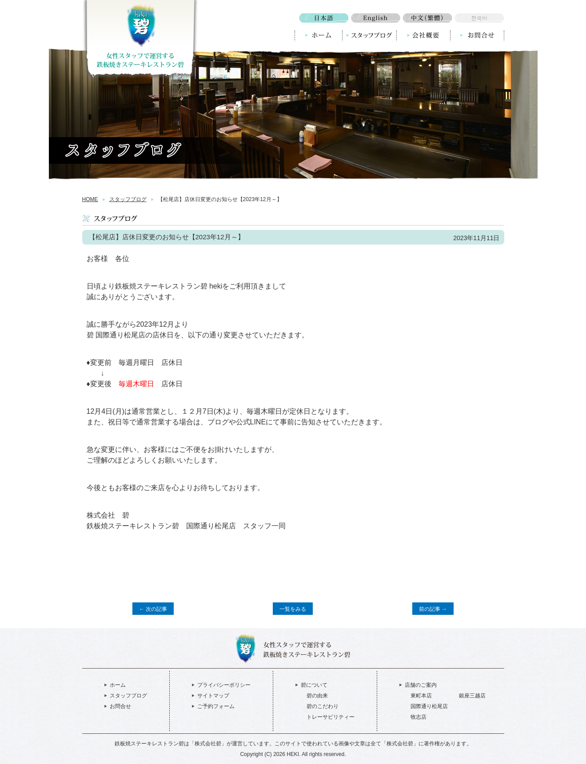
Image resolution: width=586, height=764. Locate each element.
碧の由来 (317, 696)
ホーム (118, 685)
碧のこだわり (323, 706)
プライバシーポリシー (224, 685)
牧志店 (419, 717)
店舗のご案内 (421, 685)
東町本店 (421, 696)
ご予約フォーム (216, 706)
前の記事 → (433, 609)
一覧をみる (292, 609)
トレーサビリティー (331, 717)
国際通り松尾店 (429, 706)
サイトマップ (213, 696)
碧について (314, 685)
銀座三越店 (472, 696)
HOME (90, 199)
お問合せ (120, 706)
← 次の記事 (153, 609)
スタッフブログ (128, 199)
